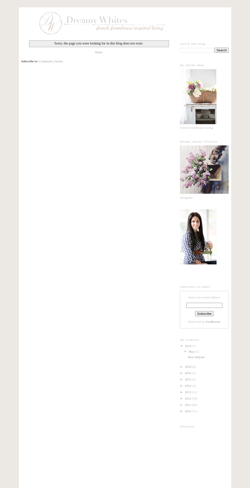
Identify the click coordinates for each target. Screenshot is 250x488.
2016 (188, 373)
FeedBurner (213, 322)
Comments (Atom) (51, 61)
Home (99, 52)
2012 (188, 398)
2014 (188, 386)
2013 (188, 392)
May (192, 351)
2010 (188, 411)
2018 (188, 367)
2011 (188, 405)
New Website (196, 357)
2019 (188, 346)
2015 (188, 379)
